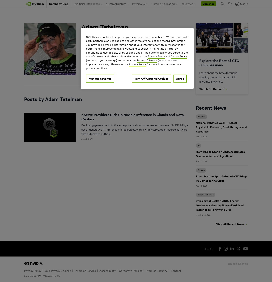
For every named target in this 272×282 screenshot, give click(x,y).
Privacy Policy (156, 56)
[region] (137, 58)
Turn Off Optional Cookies (151, 78)
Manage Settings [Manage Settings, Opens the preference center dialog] (100, 78)
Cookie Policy (179, 56)
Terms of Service (147, 60)
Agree (180, 78)
